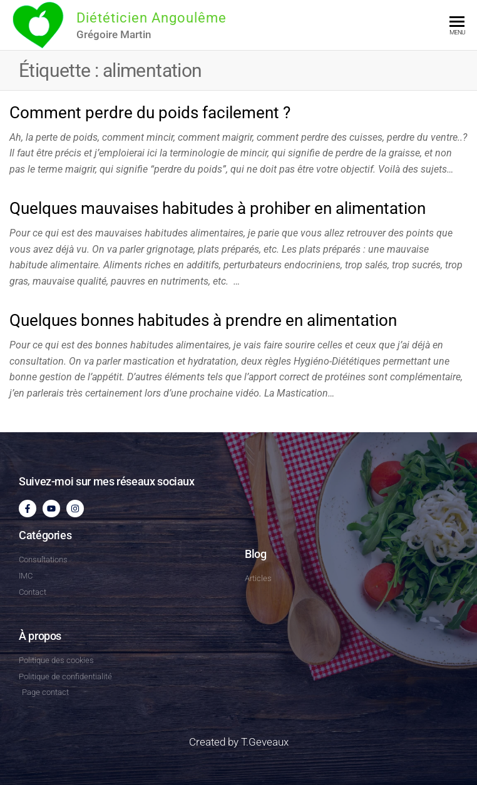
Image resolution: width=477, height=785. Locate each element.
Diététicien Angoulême (151, 18)
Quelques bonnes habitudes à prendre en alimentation (203, 320)
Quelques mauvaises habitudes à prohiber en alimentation (217, 208)
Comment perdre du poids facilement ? (149, 112)
